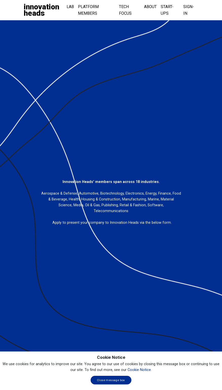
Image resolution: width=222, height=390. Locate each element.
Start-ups (167, 10)
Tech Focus (125, 10)
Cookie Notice (139, 370)
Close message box (111, 380)
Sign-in (188, 10)
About (150, 6)
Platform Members (88, 10)
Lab (70, 6)
